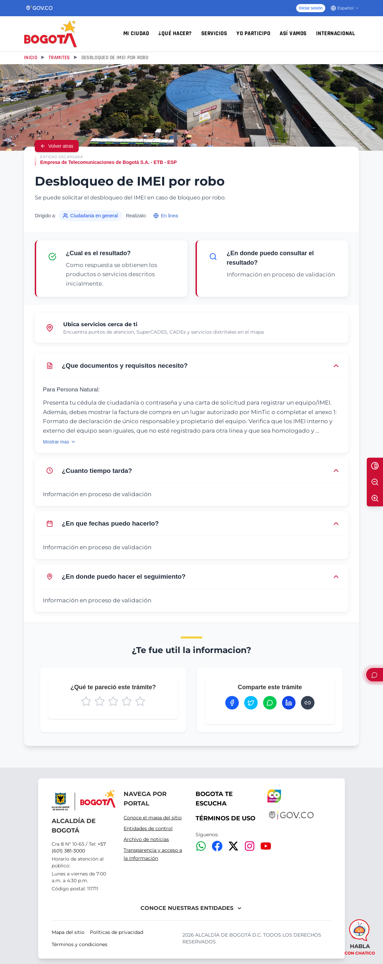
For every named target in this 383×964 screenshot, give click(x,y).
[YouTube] (265, 846)
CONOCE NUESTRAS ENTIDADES (192, 908)
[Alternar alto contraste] (375, 466)
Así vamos (293, 33)
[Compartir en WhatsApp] (270, 702)
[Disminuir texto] (375, 482)
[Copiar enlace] (307, 702)
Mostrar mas (59, 441)
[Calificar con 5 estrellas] (140, 701)
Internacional (335, 33)
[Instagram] (249, 846)
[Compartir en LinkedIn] (289, 702)
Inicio (30, 57)
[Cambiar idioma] (345, 8)
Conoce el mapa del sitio (153, 818)
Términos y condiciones (79, 944)
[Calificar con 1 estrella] (86, 701)
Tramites (59, 57)
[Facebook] (217, 846)
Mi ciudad (136, 33)
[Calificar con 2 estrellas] (99, 701)
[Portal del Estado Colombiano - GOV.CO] (39, 8)
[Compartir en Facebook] (232, 702)
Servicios (214, 33)
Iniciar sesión (311, 8)
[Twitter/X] (233, 846)
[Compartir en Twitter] (251, 702)
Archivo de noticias (146, 839)
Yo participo (253, 33)
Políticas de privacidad (116, 932)
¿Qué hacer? (175, 33)
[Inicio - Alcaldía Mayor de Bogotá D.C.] (50, 33)
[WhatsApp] (201, 846)
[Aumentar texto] (375, 498)
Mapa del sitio (68, 932)
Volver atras (56, 146)
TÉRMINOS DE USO (225, 818)
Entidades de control (148, 828)
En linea (165, 215)
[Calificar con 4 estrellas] (126, 701)
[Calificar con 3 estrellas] (113, 701)
